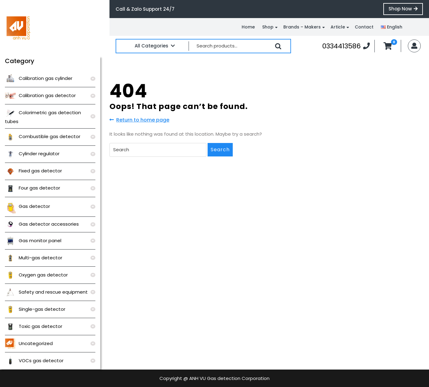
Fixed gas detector (33, 170)
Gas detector (27, 206)
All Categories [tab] (155, 46)
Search (278, 46)
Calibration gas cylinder (38, 78)
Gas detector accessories (42, 224)
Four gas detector (32, 188)
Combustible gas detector (42, 136)
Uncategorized (29, 343)
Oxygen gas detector (36, 275)
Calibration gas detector (40, 95)
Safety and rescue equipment (46, 292)
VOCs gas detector (34, 360)
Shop (268, 27)
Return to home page (139, 120)
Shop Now (406, 10)
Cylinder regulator (32, 153)
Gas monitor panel (33, 240)
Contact (364, 27)
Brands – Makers (302, 27)
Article (338, 27)
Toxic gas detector (33, 326)
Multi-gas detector (33, 257)
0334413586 (346, 46)
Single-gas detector (35, 309)
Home (248, 27)
